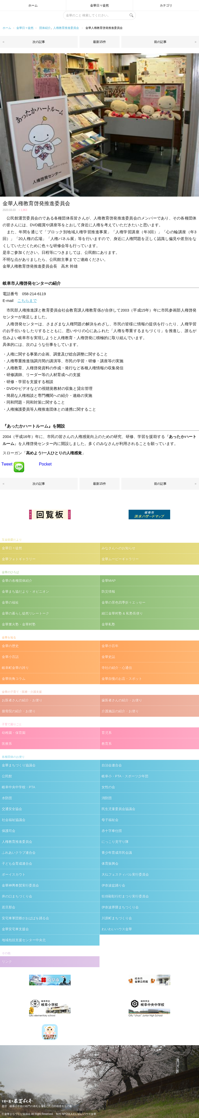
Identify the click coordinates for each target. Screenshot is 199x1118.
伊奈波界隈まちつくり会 (120, 907)
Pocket (45, 464)
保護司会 (8, 831)
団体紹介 (45, 27)
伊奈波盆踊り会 (113, 885)
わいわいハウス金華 (117, 929)
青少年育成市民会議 (117, 853)
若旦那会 (8, 907)
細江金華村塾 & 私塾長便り (122, 613)
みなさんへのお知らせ (118, 548)
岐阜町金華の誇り (15, 668)
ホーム (33, 5)
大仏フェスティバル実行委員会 (125, 874)
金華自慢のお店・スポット (122, 679)
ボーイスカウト (13, 874)
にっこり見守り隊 (115, 842)
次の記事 (38, 42)
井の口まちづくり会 (17, 896)
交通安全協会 (12, 809)
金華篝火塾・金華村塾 (19, 624)
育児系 (107, 733)
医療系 (7, 744)
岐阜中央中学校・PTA (18, 787)
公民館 (7, 776)
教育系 (107, 744)
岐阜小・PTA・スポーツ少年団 (125, 776)
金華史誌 (108, 657)
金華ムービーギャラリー (120, 559)
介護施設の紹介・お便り (120, 711)
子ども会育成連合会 (17, 863)
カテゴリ (166, 5)
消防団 (107, 798)
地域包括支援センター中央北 (24, 940)
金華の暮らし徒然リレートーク (25, 613)
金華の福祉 (10, 602)
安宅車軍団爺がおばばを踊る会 (25, 918)
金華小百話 (10, 657)
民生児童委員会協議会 (118, 809)
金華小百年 (110, 646)
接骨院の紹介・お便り (19, 711)
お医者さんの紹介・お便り (22, 700)
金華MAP (109, 581)
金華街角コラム (13, 679)
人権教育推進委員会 (66, 27)
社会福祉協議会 (13, 820)
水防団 (7, 798)
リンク (7, 962)
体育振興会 (110, 863)
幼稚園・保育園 (13, 733)
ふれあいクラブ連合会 (19, 853)
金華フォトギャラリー (19, 559)
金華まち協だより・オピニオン (25, 591)
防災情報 (108, 591)
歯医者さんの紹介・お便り (122, 700)
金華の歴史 (10, 646)
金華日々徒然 (99, 5)
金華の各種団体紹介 (17, 581)
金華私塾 (108, 624)
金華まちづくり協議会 (19, 765)
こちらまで (27, 301)
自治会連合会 (112, 765)
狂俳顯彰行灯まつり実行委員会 (125, 896)
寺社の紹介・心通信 (117, 668)
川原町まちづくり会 (117, 918)
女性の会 (108, 787)
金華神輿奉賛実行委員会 (20, 885)
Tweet (6, 464)
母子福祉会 (110, 820)
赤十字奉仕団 (112, 831)
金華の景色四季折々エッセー (123, 602)
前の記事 (160, 42)
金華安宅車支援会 (15, 929)
